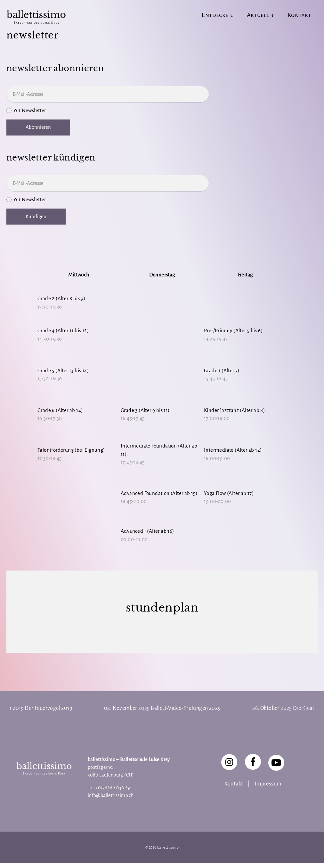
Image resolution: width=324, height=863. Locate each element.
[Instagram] (229, 762)
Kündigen (36, 216)
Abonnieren (38, 127)
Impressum (268, 784)
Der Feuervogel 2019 (48, 708)
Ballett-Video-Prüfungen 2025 (185, 708)
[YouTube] (276, 763)
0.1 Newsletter (162, 110)
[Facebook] (253, 762)
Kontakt (233, 784)
